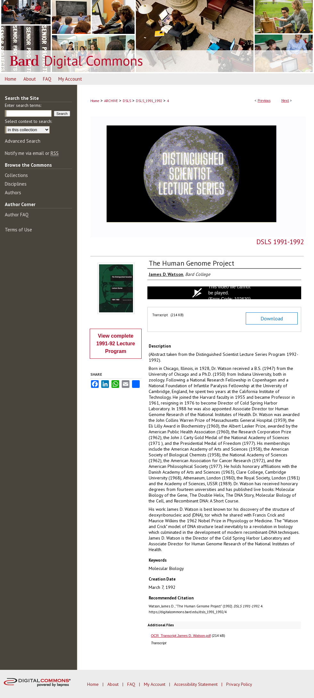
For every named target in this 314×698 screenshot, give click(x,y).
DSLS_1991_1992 (149, 101)
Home (94, 101)
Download (271, 318)
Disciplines (16, 184)
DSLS (127, 101)
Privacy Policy (239, 684)
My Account (155, 684)
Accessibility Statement (196, 684)
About (113, 684)
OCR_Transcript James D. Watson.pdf (181, 636)
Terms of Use (18, 230)
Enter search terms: (23, 105)
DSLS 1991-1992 (280, 241)
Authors (13, 192)
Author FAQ (17, 215)
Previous (264, 100)
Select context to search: (28, 121)
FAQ (131, 684)
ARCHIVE (111, 101)
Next (285, 100)
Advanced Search (22, 141)
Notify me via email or (32, 153)
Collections (16, 175)
